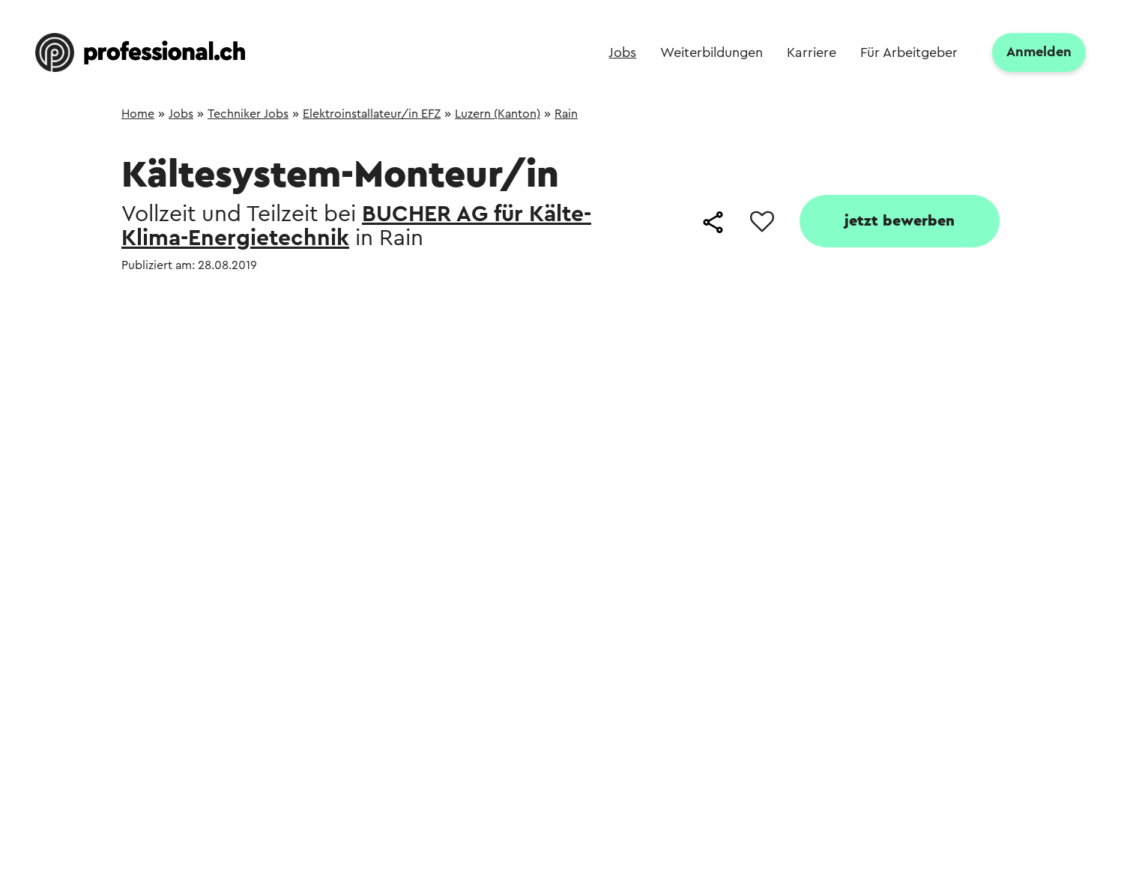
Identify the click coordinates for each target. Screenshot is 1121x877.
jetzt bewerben (899, 221)
